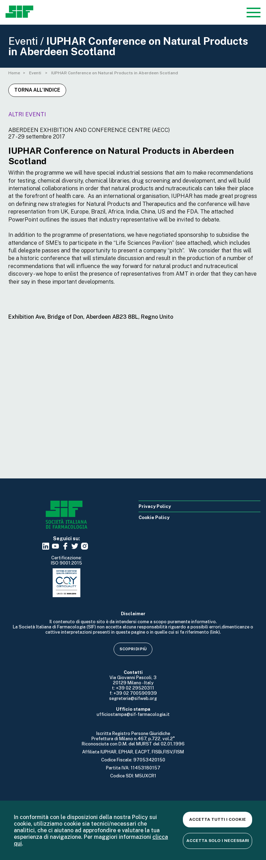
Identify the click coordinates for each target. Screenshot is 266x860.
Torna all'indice (37, 90)
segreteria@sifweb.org (133, 698)
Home (14, 72)
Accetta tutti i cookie (217, 819)
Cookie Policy (154, 517)
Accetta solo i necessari (217, 840)
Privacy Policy (155, 506)
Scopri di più (133, 649)
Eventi (35, 72)
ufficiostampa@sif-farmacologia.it (133, 714)
